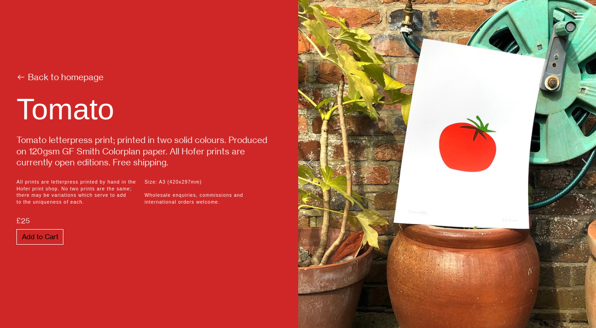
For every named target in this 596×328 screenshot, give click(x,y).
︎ (579, 17)
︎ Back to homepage (60, 77)
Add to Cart (40, 237)
